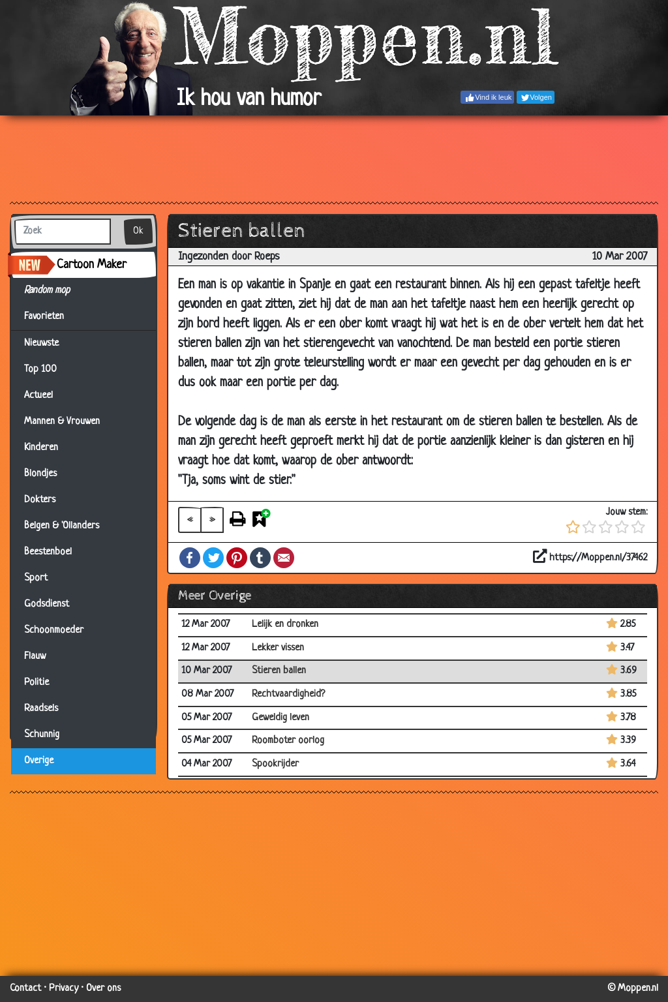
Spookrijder (275, 764)
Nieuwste (41, 343)
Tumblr (260, 557)
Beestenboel (48, 552)
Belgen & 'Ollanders (61, 526)
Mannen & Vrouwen (62, 421)
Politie (36, 682)
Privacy (63, 988)
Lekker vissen (278, 648)
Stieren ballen (279, 670)
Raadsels (41, 708)
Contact (25, 988)
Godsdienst (46, 604)
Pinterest (236, 557)
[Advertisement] (334, 157)
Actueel (38, 395)
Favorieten (52, 317)
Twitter (213, 557)
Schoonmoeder (54, 630)
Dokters (39, 500)
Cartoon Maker (92, 264)
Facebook (189, 557)
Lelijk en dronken (285, 624)
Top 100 (40, 369)
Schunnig (41, 734)
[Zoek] (62, 232)
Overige (38, 761)
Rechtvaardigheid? (288, 694)
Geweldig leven (280, 717)
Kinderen (41, 447)
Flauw (35, 656)
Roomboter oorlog (288, 740)
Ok (138, 231)
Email (283, 557)
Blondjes (40, 473)
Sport (36, 578)
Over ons (103, 988)
